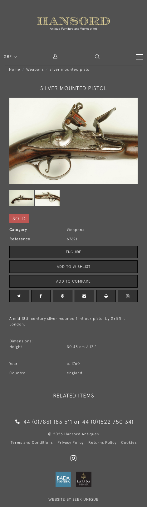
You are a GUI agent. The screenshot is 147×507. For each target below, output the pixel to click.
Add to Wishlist (74, 266)
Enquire (73, 252)
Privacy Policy (70, 442)
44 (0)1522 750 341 (108, 421)
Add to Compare (73, 281)
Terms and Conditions (32, 442)
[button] (97, 56)
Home (14, 69)
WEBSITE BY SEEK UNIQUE (73, 499)
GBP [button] (8, 56)
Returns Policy (102, 442)
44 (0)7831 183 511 (43, 421)
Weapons (35, 69)
